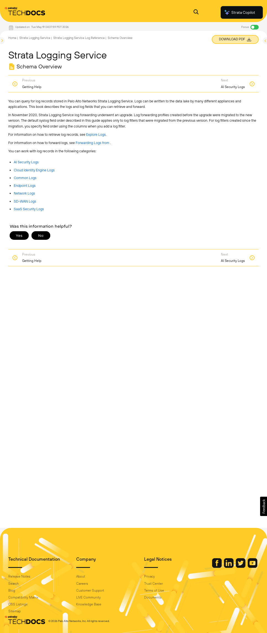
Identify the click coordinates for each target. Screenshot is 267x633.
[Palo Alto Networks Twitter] (241, 566)
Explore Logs (96, 134)
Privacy (149, 576)
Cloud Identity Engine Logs (34, 170)
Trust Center (153, 584)
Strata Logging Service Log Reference (79, 37)
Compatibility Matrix (23, 597)
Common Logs (25, 178)
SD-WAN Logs (25, 201)
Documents (153, 597)
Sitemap (14, 611)
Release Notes (19, 576)
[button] (263, 506)
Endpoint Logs (25, 185)
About (80, 576)
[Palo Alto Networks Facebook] (217, 566)
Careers (82, 584)
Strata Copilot (239, 12)
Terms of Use (154, 590)
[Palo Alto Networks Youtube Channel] (252, 566)
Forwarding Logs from (93, 143)
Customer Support (90, 590)
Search (13, 584)
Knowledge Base (88, 604)
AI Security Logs (26, 162)
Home (12, 37)
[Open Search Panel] (196, 12)
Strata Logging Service (34, 37)
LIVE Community (88, 597)
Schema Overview (120, 37)
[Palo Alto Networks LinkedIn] (229, 566)
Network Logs (24, 193)
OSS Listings (18, 604)
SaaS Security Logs (29, 209)
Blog (11, 590)
